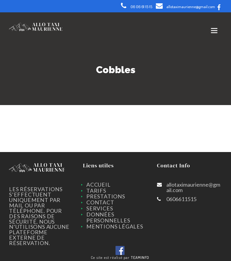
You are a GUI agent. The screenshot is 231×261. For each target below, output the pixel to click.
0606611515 (181, 199)
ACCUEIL (98, 184)
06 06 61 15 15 (141, 6)
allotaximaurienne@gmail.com (190, 6)
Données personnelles (108, 217)
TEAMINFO (140, 257)
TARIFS (96, 190)
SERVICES (99, 208)
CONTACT (100, 202)
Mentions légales (114, 226)
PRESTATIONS (105, 196)
